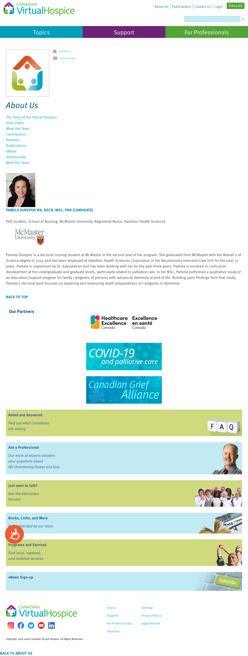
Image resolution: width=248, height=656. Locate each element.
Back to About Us (16, 653)
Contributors (16, 134)
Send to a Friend (67, 58)
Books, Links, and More (28, 518)
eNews (11, 151)
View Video (15, 123)
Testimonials (16, 157)
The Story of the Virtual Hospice (31, 117)
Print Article (65, 51)
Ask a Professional (23, 447)
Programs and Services (27, 544)
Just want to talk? (23, 485)
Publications (16, 145)
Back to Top (17, 297)
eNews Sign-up (20, 577)
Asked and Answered (25, 415)
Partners (12, 140)
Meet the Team (17, 128)
